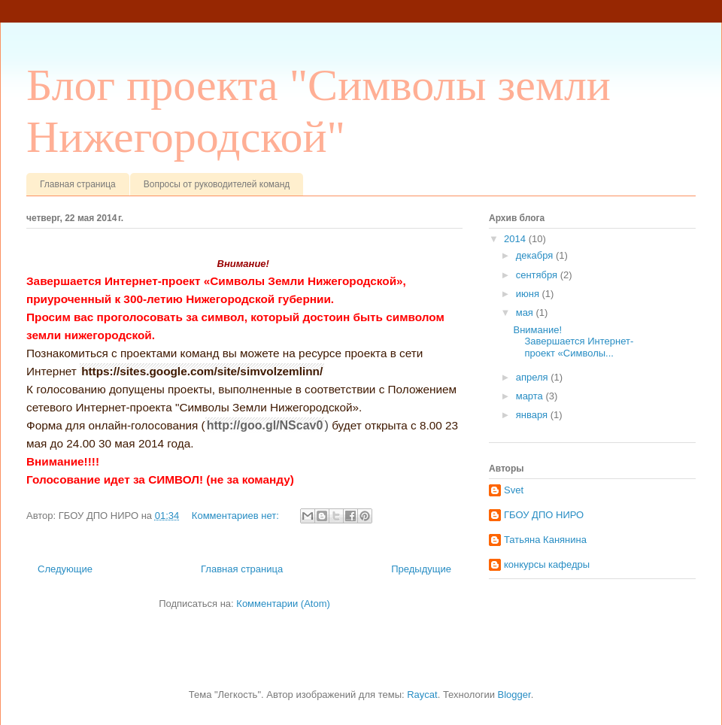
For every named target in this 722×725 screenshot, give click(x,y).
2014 (516, 238)
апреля (533, 377)
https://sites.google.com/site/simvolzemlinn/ (202, 371)
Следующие (65, 569)
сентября (538, 275)
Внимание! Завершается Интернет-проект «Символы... (573, 341)
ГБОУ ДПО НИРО (544, 514)
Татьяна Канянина (545, 539)
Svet (513, 490)
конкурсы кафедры (547, 564)
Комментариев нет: (237, 515)
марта (531, 396)
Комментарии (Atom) (283, 603)
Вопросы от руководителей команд (217, 184)
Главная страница (78, 184)
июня (529, 293)
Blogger (514, 694)
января (533, 414)
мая (526, 312)
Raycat (422, 694)
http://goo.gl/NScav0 (265, 425)
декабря (536, 255)
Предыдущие (421, 569)
